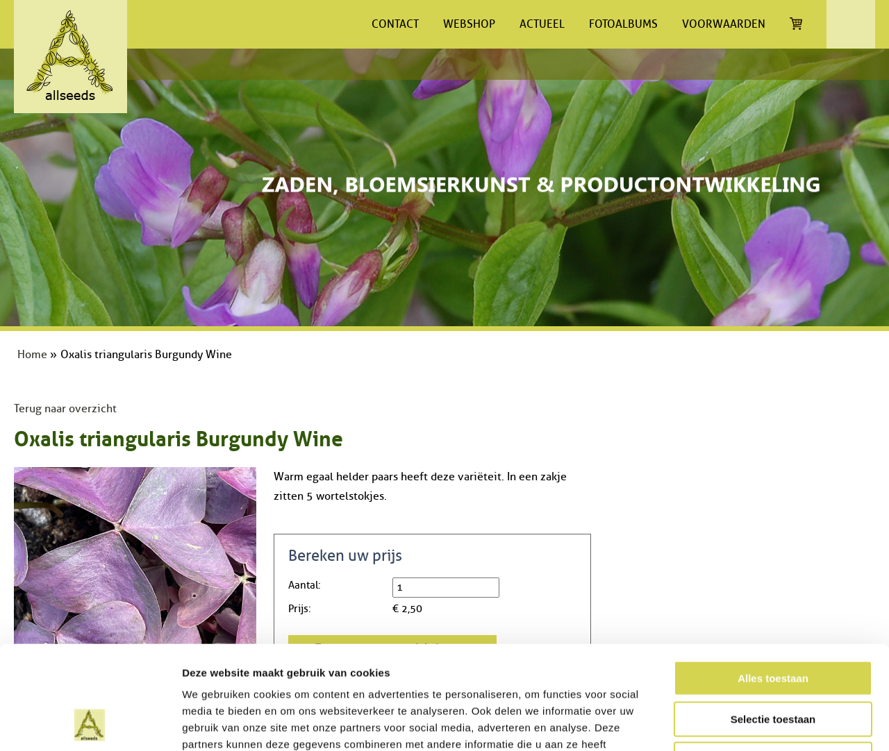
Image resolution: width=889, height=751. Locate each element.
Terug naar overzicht (65, 409)
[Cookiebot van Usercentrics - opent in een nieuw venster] (90, 724)
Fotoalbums (623, 24)
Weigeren (772, 662)
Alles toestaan (773, 581)
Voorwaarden (723, 24)
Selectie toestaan (773, 622)
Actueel (542, 24)
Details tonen (750, 723)
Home (32, 355)
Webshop (469, 24)
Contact (395, 24)
